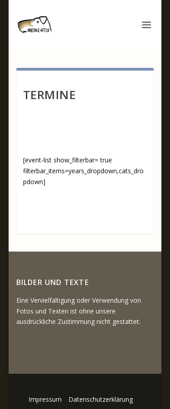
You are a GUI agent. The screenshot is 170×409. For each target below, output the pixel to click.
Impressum (45, 399)
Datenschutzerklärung (100, 399)
